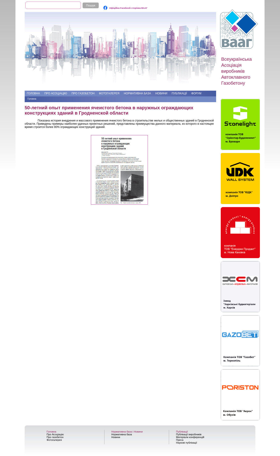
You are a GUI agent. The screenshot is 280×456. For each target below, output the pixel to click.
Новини (161, 93)
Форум (196, 93)
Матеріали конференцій (190, 437)
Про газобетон (83, 93)
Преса (179, 440)
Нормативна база (137, 93)
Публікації (179, 93)
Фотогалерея (109, 93)
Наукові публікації (186, 442)
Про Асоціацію (55, 93)
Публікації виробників (188, 434)
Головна (33, 93)
